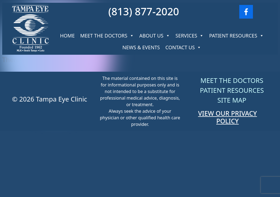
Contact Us (183, 47)
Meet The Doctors (107, 35)
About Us (154, 35)
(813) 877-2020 (143, 11)
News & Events (141, 47)
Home (67, 35)
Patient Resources (236, 35)
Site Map (231, 100)
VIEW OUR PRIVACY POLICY (227, 117)
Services (190, 35)
